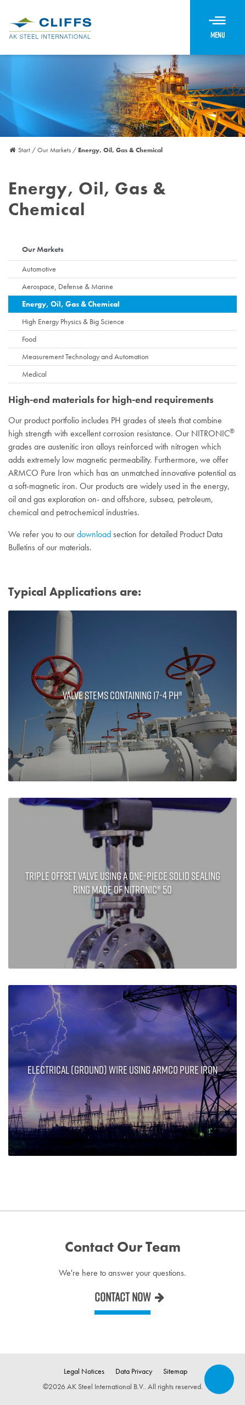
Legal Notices (84, 1371)
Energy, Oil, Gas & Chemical (71, 304)
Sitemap (175, 1371)
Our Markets (43, 249)
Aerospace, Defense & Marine (67, 286)
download (94, 534)
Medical (34, 374)
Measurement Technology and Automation (85, 356)
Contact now (122, 1297)
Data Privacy (133, 1371)
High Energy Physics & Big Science (73, 321)
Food (29, 339)
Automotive (39, 269)
